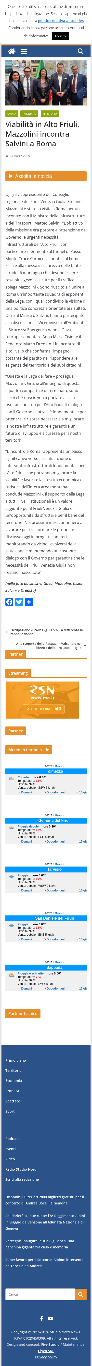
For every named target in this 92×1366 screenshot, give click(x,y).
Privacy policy (46, 1357)
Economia (13, 1080)
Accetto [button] (60, 36)
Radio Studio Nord (21, 1169)
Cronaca (12, 1090)
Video (10, 1159)
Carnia (11, 113)
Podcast (12, 1138)
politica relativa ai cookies (61, 20)
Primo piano (15, 1060)
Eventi (10, 1148)
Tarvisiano (29, 113)
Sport (10, 1111)
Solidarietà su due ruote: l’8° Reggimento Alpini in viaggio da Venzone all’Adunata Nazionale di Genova (45, 1221)
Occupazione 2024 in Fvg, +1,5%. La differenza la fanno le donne (44, 632)
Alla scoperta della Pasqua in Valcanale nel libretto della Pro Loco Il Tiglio (51, 646)
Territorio (50, 113)
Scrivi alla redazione (22, 1179)
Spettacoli (13, 1101)
